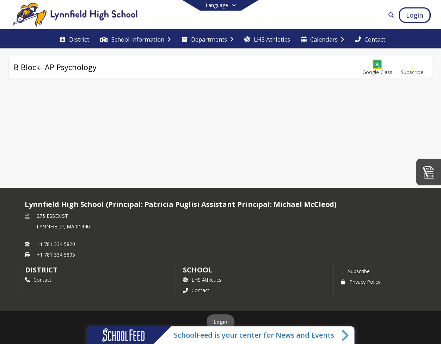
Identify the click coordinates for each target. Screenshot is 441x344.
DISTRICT (41, 270)
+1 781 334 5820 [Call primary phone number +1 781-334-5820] (56, 244)
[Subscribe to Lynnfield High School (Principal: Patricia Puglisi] (355, 271)
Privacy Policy (360, 281)
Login (220, 321)
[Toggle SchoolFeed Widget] (345, 335)
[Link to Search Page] (390, 15)
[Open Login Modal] (414, 15)
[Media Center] (428, 171)
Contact (38, 279)
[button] (377, 67)
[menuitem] (74, 39)
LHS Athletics (202, 279)
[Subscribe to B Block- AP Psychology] (412, 67)
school (197, 270)
